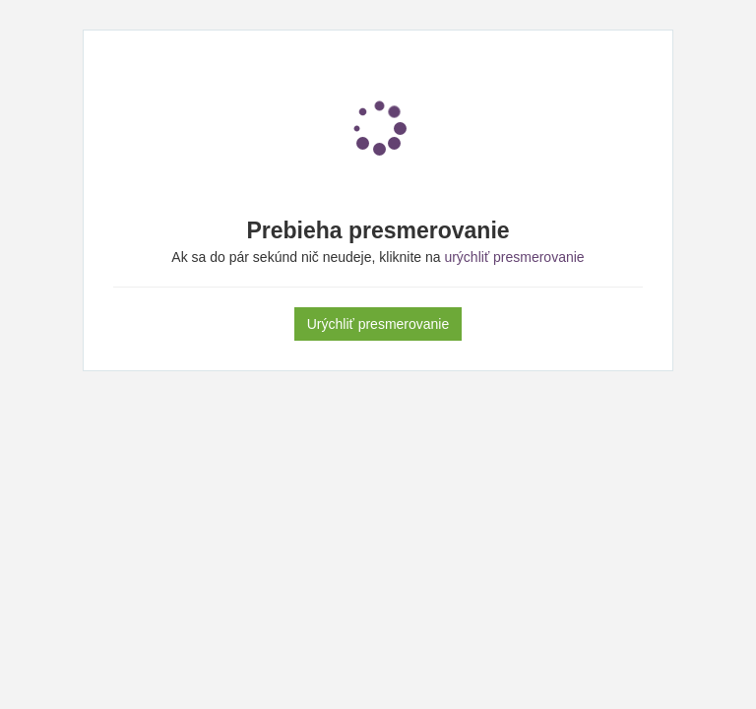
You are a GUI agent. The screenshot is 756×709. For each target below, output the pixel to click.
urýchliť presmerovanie (514, 257)
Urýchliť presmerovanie (378, 324)
